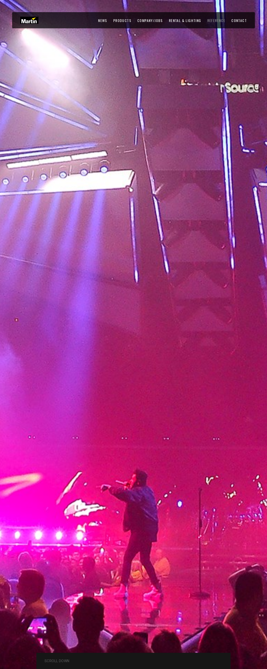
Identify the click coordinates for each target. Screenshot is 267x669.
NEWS (102, 20)
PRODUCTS (122, 20)
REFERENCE (216, 20)
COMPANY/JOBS (150, 20)
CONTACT (239, 20)
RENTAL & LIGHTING (185, 20)
